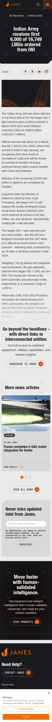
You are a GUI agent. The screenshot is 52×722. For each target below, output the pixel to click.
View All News (23, 489)
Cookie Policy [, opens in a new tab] (38, 703)
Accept (26, 717)
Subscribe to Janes (23, 363)
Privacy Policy (8, 685)
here (24, 537)
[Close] (49, 693)
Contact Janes (14, 672)
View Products (23, 621)
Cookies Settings (26, 709)
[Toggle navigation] (47, 4)
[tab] (21, 477)
